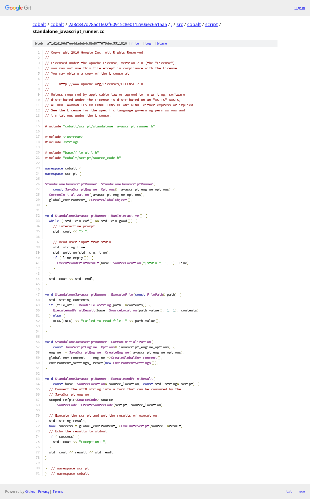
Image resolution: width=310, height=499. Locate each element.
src (179, 24)
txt (289, 491)
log (148, 43)
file (135, 43)
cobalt (39, 24)
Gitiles (30, 491)
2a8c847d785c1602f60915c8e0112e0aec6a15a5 (117, 24)
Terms (57, 491)
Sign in (299, 8)
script (211, 24)
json (301, 491)
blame (162, 43)
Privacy (44, 491)
